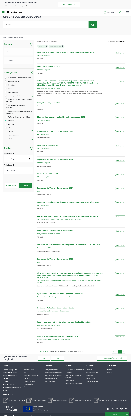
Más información (69, 4)
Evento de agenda (12, 81)
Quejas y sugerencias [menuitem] (51, 378)
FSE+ (49, 248)
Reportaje (9, 124)
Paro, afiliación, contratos (48, 103)
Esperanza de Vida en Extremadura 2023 (55, 160)
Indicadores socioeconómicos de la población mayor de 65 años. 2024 (68, 202)
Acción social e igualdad (44, 297)
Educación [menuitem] (6, 378)
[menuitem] (14, 400)
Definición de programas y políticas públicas (19, 101)
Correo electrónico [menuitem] (92, 372)
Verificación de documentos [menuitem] (53, 375)
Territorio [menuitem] (27, 378)
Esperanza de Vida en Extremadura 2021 (55, 131)
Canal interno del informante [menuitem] (74, 383)
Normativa (10, 85)
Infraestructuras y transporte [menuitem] (12, 387)
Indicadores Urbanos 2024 (48, 67)
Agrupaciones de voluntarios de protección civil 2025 (61, 294)
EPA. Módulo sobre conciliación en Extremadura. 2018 (61, 117)
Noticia (8, 89)
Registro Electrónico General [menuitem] (53, 372)
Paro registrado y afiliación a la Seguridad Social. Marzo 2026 (64, 322)
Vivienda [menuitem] (26, 387)
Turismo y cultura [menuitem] (29, 384)
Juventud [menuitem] (5, 390)
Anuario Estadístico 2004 (48, 174)
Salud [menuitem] (25, 372)
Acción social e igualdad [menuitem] (10, 370)
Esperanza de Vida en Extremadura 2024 (55, 188)
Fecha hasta (9, 165)
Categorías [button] (10, 72)
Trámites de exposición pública (18, 117)
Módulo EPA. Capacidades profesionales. (55, 231)
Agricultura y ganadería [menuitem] (10, 375)
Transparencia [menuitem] (70, 380)
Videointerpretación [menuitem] (92, 381)
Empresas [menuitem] (6, 381)
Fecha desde (9, 153)
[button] (109, 12)
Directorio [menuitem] (69, 372)
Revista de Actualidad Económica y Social (55, 308)
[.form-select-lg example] (18, 51)
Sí (44, 358)
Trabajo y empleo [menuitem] (29, 381)
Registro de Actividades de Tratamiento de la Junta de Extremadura (67, 216)
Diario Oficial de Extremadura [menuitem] (75, 370)
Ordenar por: (112, 41)
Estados (11, 132)
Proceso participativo (13, 96)
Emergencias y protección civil (61, 297)
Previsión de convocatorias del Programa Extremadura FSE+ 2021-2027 (68, 245)
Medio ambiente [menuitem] (29, 369)
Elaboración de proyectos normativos (15, 106)
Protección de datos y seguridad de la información (66, 219)
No (58, 358)
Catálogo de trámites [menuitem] (51, 370)
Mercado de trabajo (54, 88)
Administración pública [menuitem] (10, 372)
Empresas (55, 311)
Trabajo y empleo (42, 88)
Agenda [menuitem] (109, 372)
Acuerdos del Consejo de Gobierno (18, 78)
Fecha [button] (7, 148)
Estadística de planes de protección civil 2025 (57, 336)
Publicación (10, 121)
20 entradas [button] (43, 351)
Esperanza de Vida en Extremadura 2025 (55, 259)
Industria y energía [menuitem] (8, 384)
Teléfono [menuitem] (89, 370)
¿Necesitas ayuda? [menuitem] (50, 381)
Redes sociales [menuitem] (90, 378)
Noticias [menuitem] (109, 370)
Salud (38, 191)
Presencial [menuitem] (89, 375)
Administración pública (43, 55)
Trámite (9, 128)
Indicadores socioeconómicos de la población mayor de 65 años (65, 52)
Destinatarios (13, 139)
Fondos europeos (42, 248)
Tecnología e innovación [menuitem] (31, 375)
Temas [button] (8, 44)
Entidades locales (56, 280)
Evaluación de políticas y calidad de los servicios (19, 112)
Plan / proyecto (11, 92)
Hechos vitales (13, 135)
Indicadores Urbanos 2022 (48, 145)
